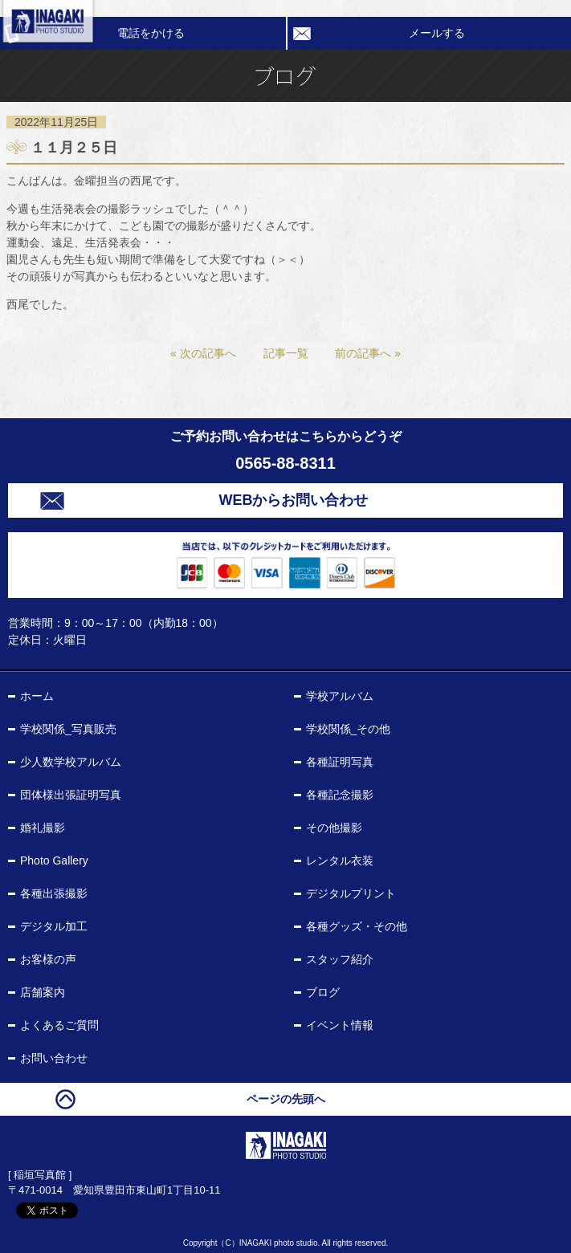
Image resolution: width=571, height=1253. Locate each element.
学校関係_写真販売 (68, 728)
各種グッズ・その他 (356, 926)
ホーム (37, 696)
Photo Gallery (54, 860)
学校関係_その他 (348, 728)
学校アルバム (339, 696)
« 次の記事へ (203, 353)
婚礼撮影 (42, 827)
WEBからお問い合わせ (294, 500)
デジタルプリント (351, 893)
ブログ (323, 992)
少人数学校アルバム (70, 761)
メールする (437, 32)
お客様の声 (48, 959)
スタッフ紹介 (339, 959)
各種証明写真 (339, 761)
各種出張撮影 (54, 893)
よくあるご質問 (59, 1025)
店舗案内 (42, 992)
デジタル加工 (54, 926)
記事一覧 (285, 353)
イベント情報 (339, 1025)
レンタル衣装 (339, 860)
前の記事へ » (368, 353)
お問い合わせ (54, 1058)
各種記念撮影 (339, 794)
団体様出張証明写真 (70, 794)
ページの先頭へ (286, 1098)
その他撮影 (334, 827)
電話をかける (151, 32)
